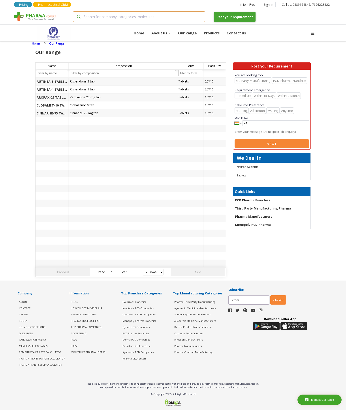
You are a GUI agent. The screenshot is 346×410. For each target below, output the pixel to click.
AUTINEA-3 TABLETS (52, 81)
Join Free (248, 4)
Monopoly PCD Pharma (253, 225)
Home (139, 33)
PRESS (74, 346)
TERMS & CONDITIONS (32, 327)
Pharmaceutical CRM (53, 4)
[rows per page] (153, 272)
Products (212, 33)
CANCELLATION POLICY (32, 339)
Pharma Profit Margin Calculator (42, 358)
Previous (63, 272)
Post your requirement (235, 17)
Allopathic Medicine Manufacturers (195, 320)
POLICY (23, 320)
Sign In (268, 4)
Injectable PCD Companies (138, 308)
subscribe (278, 300)
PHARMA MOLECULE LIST (85, 320)
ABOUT (23, 301)
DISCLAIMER (26, 333)
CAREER (23, 314)
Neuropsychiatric (247, 167)
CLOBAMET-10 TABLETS (55, 105)
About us (161, 33)
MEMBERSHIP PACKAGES (33, 346)
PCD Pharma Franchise (253, 200)
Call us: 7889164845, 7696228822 (306, 4)
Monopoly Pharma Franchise (139, 320)
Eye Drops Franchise (134, 301)
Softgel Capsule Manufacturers (192, 314)
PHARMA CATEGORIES (83, 314)
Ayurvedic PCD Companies (138, 352)
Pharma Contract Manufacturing (193, 352)
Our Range (187, 33)
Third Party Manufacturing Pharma (263, 208)
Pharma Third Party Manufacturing (194, 301)
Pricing (23, 4)
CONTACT (24, 308)
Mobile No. (242, 118)
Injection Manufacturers (188, 339)
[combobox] (139, 17)
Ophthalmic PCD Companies (139, 314)
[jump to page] (113, 272)
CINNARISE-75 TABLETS (55, 113)
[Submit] (78, 17)
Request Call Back (319, 399)
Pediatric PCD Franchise (136, 346)
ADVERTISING (78, 333)
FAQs (74, 339)
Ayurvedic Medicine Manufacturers (195, 308)
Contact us (236, 33)
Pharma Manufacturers (253, 216)
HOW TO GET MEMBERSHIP (87, 308)
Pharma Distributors (134, 358)
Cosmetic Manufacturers (188, 333)
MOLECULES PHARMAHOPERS (88, 352)
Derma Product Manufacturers (192, 327)
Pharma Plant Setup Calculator (40, 364)
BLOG (74, 301)
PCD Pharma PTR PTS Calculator (40, 352)
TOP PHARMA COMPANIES (86, 327)
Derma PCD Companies (136, 339)
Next (198, 272)
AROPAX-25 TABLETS (53, 97)
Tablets (241, 175)
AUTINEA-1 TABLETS (52, 89)
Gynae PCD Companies (136, 327)
